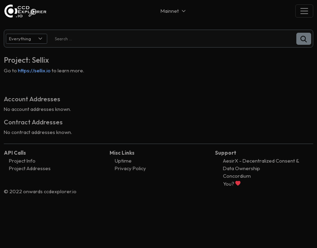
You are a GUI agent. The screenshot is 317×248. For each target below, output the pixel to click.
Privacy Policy (130, 168)
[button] (303, 39)
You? (232, 183)
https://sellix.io (34, 70)
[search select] (26, 39)
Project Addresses (30, 168)
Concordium (237, 176)
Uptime (123, 160)
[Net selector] (174, 11)
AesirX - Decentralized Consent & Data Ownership (261, 164)
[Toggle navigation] (304, 10)
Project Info (22, 160)
